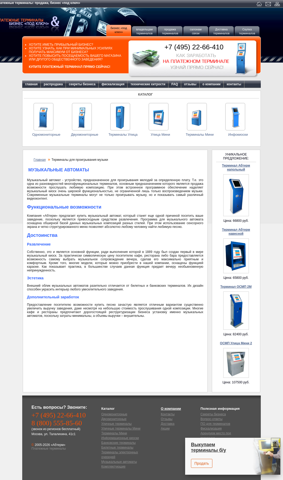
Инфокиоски (238, 135)
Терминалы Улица (123, 135)
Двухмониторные (84, 135)
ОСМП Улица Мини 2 (236, 343)
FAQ (174, 84)
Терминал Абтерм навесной (236, 232)
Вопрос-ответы (211, 419)
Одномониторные (46, 135)
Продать (201, 463)
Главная (40, 160)
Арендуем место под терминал (215, 435)
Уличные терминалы (116, 424)
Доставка (168, 424)
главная (31, 84)
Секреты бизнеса (213, 414)
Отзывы (166, 419)
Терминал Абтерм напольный (236, 167)
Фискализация (211, 428)
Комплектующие (113, 466)
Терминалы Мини (199, 135)
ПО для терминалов (215, 424)
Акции (165, 428)
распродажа (53, 84)
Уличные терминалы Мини (120, 428)
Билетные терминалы (117, 447)
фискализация (113, 84)
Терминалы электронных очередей (119, 454)
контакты (234, 84)
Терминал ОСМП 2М (236, 287)
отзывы (190, 84)
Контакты (168, 414)
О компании (171, 409)
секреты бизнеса (82, 84)
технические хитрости (147, 84)
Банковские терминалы (118, 443)
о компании (212, 84)
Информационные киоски (120, 438)
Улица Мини (161, 135)
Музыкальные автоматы (119, 462)
